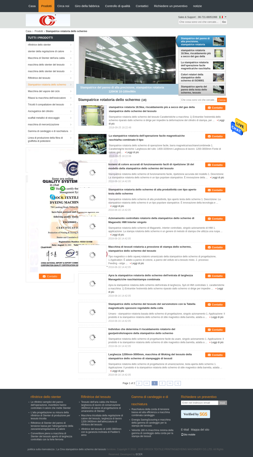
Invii (222, 402)
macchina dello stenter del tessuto (46, 64)
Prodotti (46, 6)
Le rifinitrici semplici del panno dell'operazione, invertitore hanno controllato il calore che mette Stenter (51, 405)
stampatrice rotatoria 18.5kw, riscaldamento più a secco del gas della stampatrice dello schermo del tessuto (196, 53)
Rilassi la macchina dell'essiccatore (47, 98)
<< (146, 383)
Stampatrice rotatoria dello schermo (47, 84)
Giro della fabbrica (87, 6)
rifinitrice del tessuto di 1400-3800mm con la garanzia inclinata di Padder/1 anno (101, 432)
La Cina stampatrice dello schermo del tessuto (81, 449)
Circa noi (63, 6)
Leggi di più (133, 152)
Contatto (217, 107)
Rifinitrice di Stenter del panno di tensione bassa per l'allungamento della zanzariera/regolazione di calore (52, 426)
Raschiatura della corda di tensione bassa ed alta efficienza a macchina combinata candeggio (151, 412)
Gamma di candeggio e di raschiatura (48, 131)
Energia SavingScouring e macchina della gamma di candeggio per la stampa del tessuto (151, 422)
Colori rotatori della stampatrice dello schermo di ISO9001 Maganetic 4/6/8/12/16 (193, 77)
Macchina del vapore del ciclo (44, 91)
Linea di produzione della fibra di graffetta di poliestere (45, 139)
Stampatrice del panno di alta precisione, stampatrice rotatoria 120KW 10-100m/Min (195, 41)
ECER (139, 454)
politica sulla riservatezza (41, 449)
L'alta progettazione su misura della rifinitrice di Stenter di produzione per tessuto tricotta (50, 415)
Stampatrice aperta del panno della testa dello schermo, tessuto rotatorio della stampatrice (194, 89)
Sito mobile (188, 434)
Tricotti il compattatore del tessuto (46, 104)
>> (170, 383)
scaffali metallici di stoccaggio (44, 117)
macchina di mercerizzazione (43, 124)
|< (139, 383)
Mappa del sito (200, 429)
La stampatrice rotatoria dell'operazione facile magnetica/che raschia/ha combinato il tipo (195, 65)
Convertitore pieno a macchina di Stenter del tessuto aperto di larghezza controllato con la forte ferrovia (51, 436)
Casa (32, 6)
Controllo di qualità (117, 6)
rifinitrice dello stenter (39, 44)
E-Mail (185, 429)
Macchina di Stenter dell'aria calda (46, 58)
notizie (197, 6)
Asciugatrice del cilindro (40, 111)
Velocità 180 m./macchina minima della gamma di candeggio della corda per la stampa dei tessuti (152, 433)
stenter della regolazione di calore (46, 51)
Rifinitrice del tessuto (39, 78)
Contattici (142, 6)
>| (178, 383)
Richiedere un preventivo (170, 6)
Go (224, 21)
